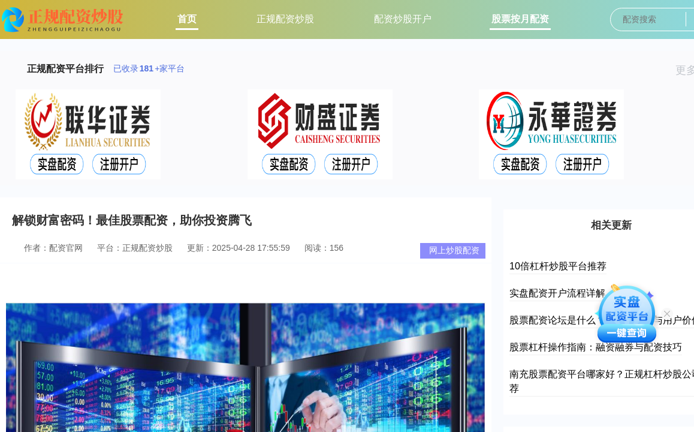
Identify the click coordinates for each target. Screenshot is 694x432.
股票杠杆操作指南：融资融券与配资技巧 (595, 347)
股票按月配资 (520, 19)
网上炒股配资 (454, 250)
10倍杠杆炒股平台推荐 (558, 266)
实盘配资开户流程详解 (557, 293)
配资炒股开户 (403, 19)
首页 (187, 19)
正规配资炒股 (285, 19)
